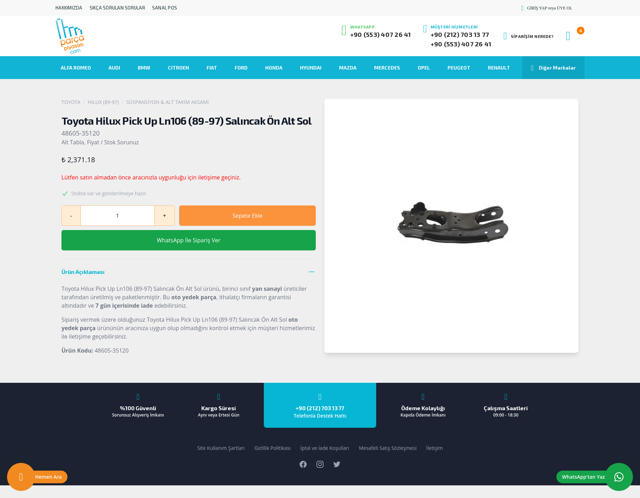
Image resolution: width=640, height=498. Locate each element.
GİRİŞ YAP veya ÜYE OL (546, 8)
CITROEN (178, 68)
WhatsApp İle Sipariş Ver (188, 240)
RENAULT (499, 68)
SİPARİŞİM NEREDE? (528, 36)
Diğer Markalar (553, 67)
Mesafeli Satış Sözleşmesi (388, 448)
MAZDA (348, 68)
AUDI (114, 68)
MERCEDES (387, 68)
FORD (241, 68)
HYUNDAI (310, 68)
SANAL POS (164, 8)
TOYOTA (70, 102)
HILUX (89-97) (103, 102)
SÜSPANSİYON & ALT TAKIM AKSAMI (167, 102)
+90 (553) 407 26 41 (380, 34)
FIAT (212, 68)
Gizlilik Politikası (272, 448)
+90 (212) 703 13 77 (460, 34)
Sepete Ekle (248, 215)
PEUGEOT (459, 68)
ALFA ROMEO (76, 68)
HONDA (273, 68)
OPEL (424, 68)
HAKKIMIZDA (69, 8)
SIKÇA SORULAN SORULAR (117, 8)
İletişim (434, 448)
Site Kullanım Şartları (220, 448)
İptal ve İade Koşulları (324, 448)
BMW (144, 68)
